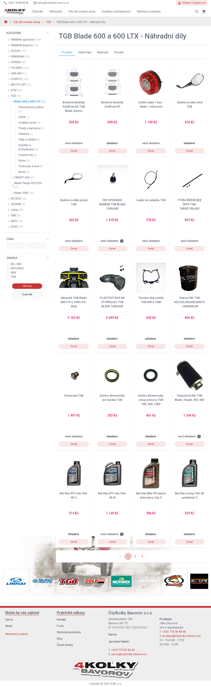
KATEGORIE (14, 33)
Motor (24, 160)
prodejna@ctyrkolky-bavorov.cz (181, 636)
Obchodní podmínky (69, 632)
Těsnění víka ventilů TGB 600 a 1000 (151, 300)
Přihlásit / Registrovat (192, 3)
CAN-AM (19, 73)
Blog (59, 638)
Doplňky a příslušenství (28, 147)
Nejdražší (102, 52)
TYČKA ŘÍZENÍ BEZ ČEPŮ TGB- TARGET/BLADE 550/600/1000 (189, 204)
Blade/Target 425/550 (28, 185)
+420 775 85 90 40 (123, 650)
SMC (16, 215)
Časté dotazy (65, 645)
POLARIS (20, 67)
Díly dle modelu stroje (27, 22)
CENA (10, 239)
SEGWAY (18, 204)
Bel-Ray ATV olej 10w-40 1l (74, 495)
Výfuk (23, 117)
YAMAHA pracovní (24, 45)
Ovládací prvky (29, 122)
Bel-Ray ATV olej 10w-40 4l (112, 495)
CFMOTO (20, 79)
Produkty (67, 52)
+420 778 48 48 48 (174, 631)
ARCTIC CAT (21, 84)
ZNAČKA (12, 258)
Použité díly (27, 155)
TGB (48, 22)
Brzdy (24, 172)
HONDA (18, 62)
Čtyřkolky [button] (37, 11)
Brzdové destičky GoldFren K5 (112, 104)
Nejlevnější (84, 52)
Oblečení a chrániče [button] (149, 11)
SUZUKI (18, 51)
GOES (17, 226)
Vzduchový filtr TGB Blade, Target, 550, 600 (189, 398)
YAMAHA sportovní (26, 39)
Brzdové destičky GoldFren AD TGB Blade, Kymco (74, 107)
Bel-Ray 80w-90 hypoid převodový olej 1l (151, 495)
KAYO (17, 221)
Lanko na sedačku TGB (151, 200)
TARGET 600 (24, 177)
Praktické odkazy (71, 613)
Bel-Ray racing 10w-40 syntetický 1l (189, 495)
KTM (16, 90)
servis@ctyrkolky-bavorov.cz (129, 654)
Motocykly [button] (55, 11)
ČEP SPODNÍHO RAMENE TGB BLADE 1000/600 (112, 204)
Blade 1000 (24, 193)
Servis (9, 619)
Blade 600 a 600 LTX (30, 101)
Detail (74, 150)
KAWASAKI (20, 56)
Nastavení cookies (16, 634)
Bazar (8, 626)
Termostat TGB (73, 395)
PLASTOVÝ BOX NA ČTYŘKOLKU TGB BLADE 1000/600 (112, 302)
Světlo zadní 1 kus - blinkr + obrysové (151, 104)
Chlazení (25, 134)
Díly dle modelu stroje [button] (82, 11)
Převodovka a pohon (31, 109)
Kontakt (61, 619)
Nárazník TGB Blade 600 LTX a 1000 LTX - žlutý (73, 302)
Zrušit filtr (27, 294)
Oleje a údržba (29, 139)
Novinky (119, 52)
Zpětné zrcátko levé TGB (189, 104)
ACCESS (18, 198)
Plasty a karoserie (31, 128)
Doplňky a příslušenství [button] (116, 11)
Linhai (17, 209)
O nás (60, 626)
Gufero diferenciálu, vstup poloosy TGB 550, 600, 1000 (151, 400)
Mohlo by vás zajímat (22, 613)
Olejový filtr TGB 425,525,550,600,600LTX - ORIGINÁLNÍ (189, 302)
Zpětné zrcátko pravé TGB (73, 202)
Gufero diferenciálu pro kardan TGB (112, 398)
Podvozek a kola (30, 166)
